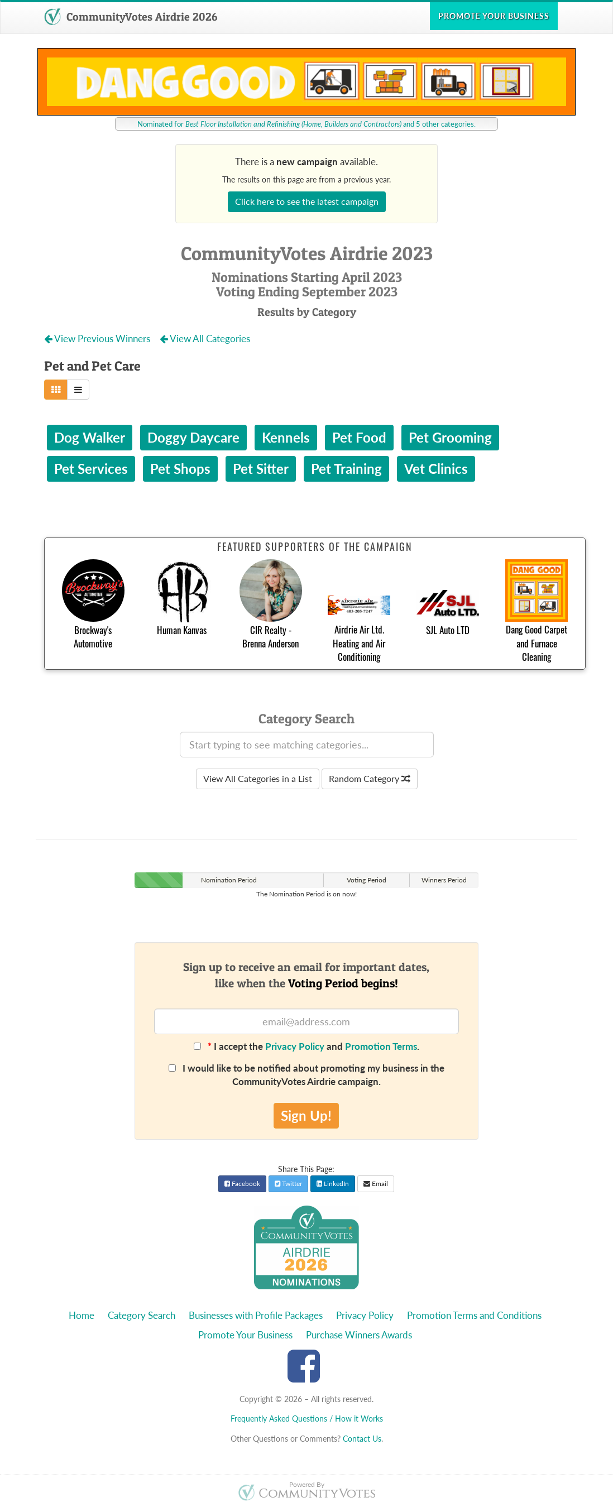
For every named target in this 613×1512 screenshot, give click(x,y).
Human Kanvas (182, 630)
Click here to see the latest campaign (307, 201)
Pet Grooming (450, 437)
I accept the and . (306, 1046)
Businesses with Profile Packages (256, 1315)
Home (81, 1315)
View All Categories (205, 338)
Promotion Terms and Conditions (474, 1315)
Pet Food (359, 437)
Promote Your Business (245, 1335)
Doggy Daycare (193, 437)
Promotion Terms (381, 1046)
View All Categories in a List (257, 778)
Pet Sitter (261, 468)
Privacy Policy (294, 1046)
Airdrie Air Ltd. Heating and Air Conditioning (359, 643)
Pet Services (91, 468)
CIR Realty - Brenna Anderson (270, 636)
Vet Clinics (436, 468)
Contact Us (362, 1438)
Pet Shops (180, 468)
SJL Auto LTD (448, 630)
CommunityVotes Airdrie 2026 (130, 16)
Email (375, 1183)
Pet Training (346, 468)
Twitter (288, 1183)
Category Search (141, 1315)
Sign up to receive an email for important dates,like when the (306, 975)
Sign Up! (306, 1115)
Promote (493, 16)
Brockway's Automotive (93, 636)
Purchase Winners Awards (359, 1335)
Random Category (369, 778)
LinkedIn (333, 1183)
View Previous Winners (98, 338)
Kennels (286, 437)
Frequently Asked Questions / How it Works (307, 1418)
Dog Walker (89, 437)
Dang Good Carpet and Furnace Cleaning (536, 643)
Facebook (242, 1183)
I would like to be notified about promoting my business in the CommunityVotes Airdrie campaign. (306, 1074)
